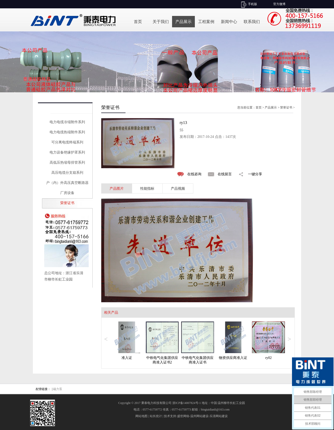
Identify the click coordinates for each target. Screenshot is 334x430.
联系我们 (252, 21)
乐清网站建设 (219, 416)
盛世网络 (183, 416)
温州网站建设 (199, 416)
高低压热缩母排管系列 (67, 162)
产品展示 (183, 21)
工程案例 (206, 21)
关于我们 (161, 21)
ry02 (268, 358)
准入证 (126, 358)
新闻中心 (229, 21)
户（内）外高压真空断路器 (67, 183)
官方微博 (279, 4)
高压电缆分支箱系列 (67, 173)
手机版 (252, 4)
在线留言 (225, 174)
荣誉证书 (67, 203)
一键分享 (255, 174)
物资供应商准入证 (233, 358)
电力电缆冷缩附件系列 (67, 122)
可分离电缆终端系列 (67, 142)
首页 (138, 21)
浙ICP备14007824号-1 (186, 403)
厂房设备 (67, 193)
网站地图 (141, 416)
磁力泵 (57, 389)
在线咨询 (194, 174)
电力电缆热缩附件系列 (67, 132)
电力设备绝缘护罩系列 (67, 152)
